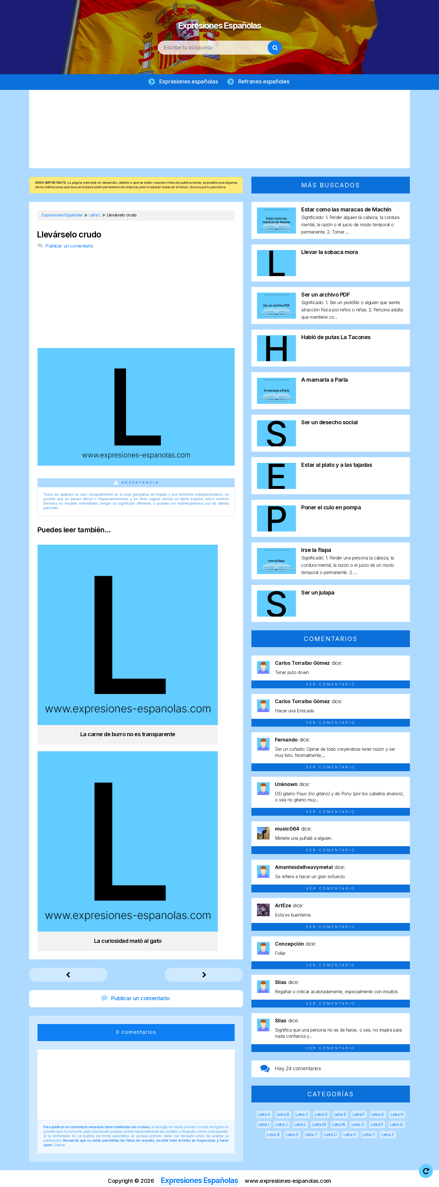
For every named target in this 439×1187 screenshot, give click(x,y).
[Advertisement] (219, 130)
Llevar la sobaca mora (329, 253)
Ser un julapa (318, 593)
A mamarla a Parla (324, 380)
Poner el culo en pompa (331, 508)
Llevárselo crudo (69, 236)
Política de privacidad (237, 1178)
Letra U (330, 1135)
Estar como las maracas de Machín (346, 210)
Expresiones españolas (187, 81)
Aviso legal (192, 1178)
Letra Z (388, 1135)
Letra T (311, 1135)
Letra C (302, 1115)
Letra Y (369, 1135)
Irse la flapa (316, 551)
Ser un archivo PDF (325, 295)
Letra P (377, 1125)
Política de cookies (290, 1178)
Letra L (300, 1125)
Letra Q (396, 1125)
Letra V (350, 1135)
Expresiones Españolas (219, 22)
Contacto (331, 1178)
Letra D (321, 1115)
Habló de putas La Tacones (336, 338)
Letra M (319, 1125)
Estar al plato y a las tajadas (336, 466)
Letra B (283, 1115)
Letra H (397, 1115)
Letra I (263, 1125)
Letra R (273, 1135)
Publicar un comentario (69, 247)
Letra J (281, 1125)
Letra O (358, 1125)
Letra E (340, 1115)
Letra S (292, 1135)
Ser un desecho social (329, 423)
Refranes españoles (265, 81)
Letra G (378, 1115)
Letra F (359, 1115)
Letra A (264, 1115)
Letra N (338, 1125)
